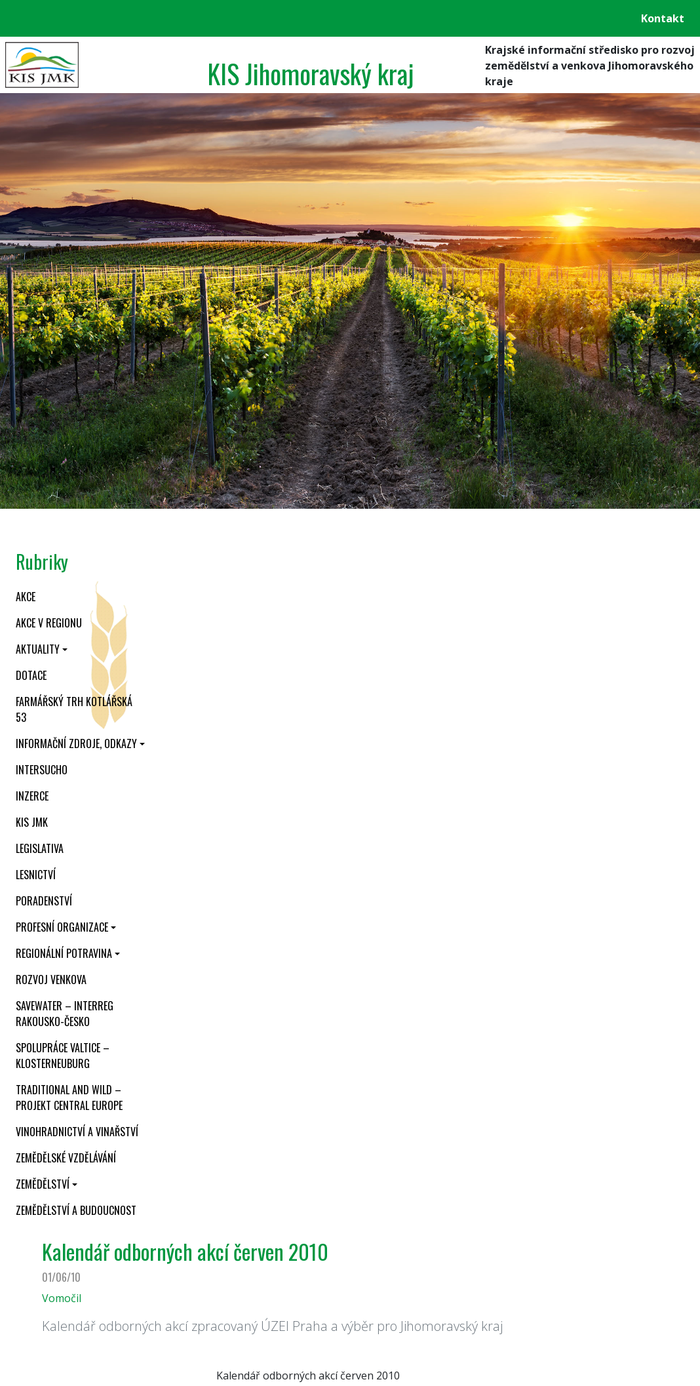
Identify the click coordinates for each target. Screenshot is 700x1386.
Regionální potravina (64, 953)
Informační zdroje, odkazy (76, 743)
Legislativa (40, 848)
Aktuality (38, 649)
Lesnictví (36, 874)
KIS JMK (32, 822)
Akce (25, 596)
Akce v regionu (49, 623)
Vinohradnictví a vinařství (77, 1131)
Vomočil (61, 1298)
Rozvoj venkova (51, 979)
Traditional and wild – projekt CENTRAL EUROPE (69, 1097)
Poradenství (44, 901)
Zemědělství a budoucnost (76, 1210)
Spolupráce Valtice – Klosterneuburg (62, 1055)
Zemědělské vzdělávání (66, 1158)
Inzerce (32, 796)
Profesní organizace (62, 927)
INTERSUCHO (42, 770)
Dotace (31, 675)
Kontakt (662, 18)
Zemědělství (42, 1184)
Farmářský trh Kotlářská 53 (74, 709)
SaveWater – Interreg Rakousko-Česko (64, 1013)
